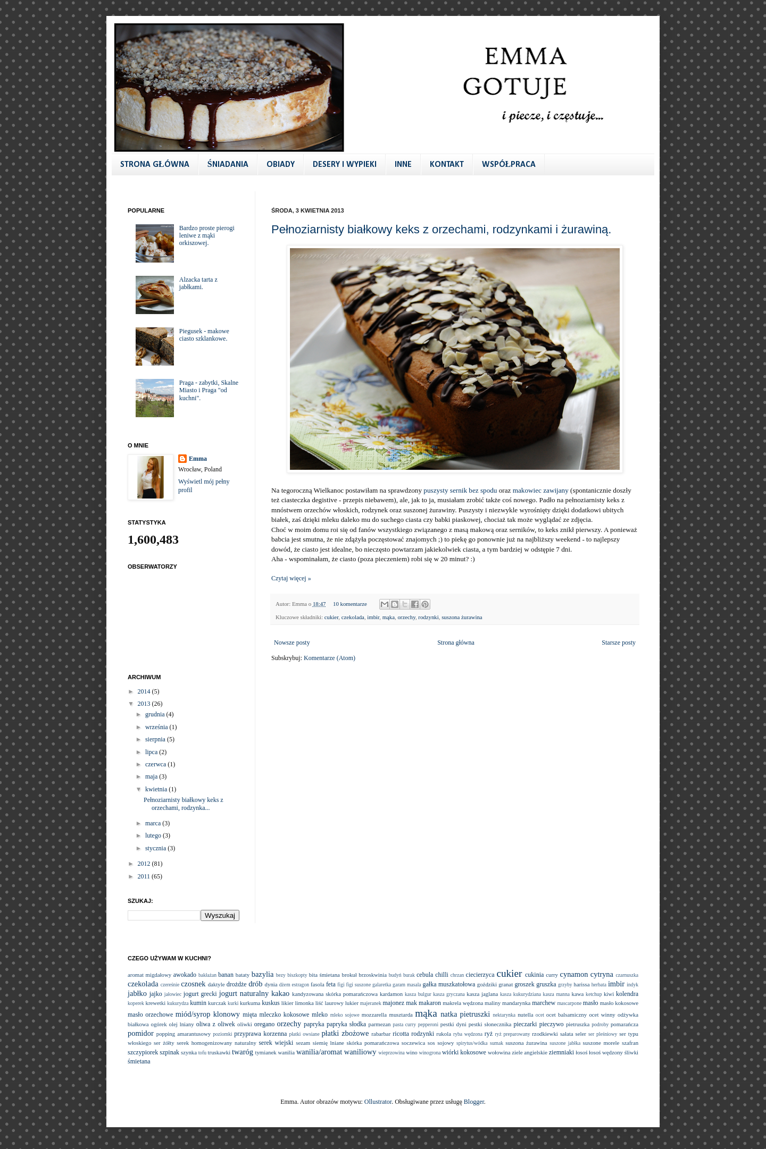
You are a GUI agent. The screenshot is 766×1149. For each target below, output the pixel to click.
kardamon (391, 994)
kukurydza (178, 1003)
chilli (441, 974)
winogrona (429, 1052)
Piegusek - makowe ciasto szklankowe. (204, 334)
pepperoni (428, 1024)
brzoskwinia (373, 974)
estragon (300, 984)
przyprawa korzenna (260, 1033)
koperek (136, 1003)
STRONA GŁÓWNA (154, 164)
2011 (145, 876)
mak (411, 1003)
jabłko (137, 993)
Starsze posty (619, 642)
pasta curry (404, 1024)
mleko (320, 1014)
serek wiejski (276, 1042)
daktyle (216, 984)
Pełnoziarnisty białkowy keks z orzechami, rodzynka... (183, 803)
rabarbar (380, 1033)
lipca (152, 752)
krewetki (155, 1003)
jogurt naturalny (244, 993)
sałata (566, 1033)
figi (340, 984)
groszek (524, 984)
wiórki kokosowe (464, 1052)
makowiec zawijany (541, 490)
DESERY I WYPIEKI (345, 164)
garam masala (407, 984)
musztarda (400, 1014)
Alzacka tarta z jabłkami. (198, 283)
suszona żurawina (462, 617)
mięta (250, 1014)
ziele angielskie (529, 1052)
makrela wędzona (463, 1003)
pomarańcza (624, 1024)
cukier (331, 617)
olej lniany (181, 1024)
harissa (582, 984)
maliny (493, 1003)
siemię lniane (328, 1043)
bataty (242, 974)
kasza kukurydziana (520, 994)
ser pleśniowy (602, 1034)
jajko (155, 994)
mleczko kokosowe (284, 1014)
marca (153, 823)
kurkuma (250, 1003)
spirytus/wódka (472, 1043)
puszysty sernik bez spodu (460, 490)
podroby (600, 1024)
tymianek (265, 1052)
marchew (543, 1003)
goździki (487, 984)
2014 (145, 691)
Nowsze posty (292, 642)
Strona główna (455, 642)
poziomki (222, 1034)
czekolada (353, 617)
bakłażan (207, 975)
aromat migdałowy (149, 974)
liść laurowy (329, 1003)
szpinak (169, 1052)
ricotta (401, 1033)
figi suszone (358, 984)
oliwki (244, 1024)
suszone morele (601, 1043)
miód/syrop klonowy (208, 1014)
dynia (271, 984)
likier (287, 1003)
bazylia (263, 974)
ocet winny (602, 1014)
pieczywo (551, 1024)
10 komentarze (350, 604)
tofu (202, 1052)
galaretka (381, 984)
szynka (189, 1052)
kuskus (270, 1003)
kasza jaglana (482, 994)
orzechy (406, 617)
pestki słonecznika (490, 1024)
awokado (184, 974)
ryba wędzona (467, 1034)
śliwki (631, 1052)
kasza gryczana (448, 994)
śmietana (139, 1061)
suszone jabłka (564, 1043)
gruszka (546, 984)
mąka (388, 617)
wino (412, 1052)
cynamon (574, 974)
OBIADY (281, 164)
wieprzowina (391, 1052)
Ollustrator (378, 1101)
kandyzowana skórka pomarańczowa (335, 994)
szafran (630, 1043)
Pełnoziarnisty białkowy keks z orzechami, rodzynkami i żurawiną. (441, 229)
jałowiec (173, 994)
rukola (443, 1033)
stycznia (156, 848)
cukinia (534, 974)
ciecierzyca (480, 974)
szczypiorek (143, 1052)
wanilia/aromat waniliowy (336, 1051)
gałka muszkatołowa (449, 984)
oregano (264, 1024)
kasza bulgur (418, 994)
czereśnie (170, 984)
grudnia (155, 714)
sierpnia (156, 739)
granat (505, 984)
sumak (496, 1043)
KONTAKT (447, 164)
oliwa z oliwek (215, 1024)
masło (590, 1003)
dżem (284, 984)
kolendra (627, 994)
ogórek (159, 1024)
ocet (540, 1015)
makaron (430, 1003)
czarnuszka (626, 975)
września (157, 727)
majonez (393, 1003)
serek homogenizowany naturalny (216, 1043)
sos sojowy (441, 1043)
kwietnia (157, 789)
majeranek (370, 1003)
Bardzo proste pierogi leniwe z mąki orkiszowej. (207, 235)
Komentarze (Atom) (329, 658)
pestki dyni (453, 1024)
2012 (145, 863)
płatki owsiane (304, 1034)
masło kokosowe (619, 1003)
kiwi (609, 994)
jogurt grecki (200, 994)
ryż (489, 1033)
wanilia (286, 1052)
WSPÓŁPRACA (509, 164)
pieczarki (525, 1024)
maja (152, 776)
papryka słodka (346, 1024)
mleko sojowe (345, 1015)
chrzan (457, 975)
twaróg (242, 1051)
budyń (395, 975)
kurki (233, 1003)
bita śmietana (324, 974)
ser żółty (164, 1043)
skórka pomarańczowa (373, 1043)
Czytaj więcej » (291, 578)
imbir (373, 617)
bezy (281, 975)
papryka (314, 1024)
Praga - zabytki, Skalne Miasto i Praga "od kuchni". (208, 390)
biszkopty (297, 975)
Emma (198, 458)
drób (255, 983)
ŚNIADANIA (227, 164)
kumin (198, 1003)
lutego (154, 835)
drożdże (237, 984)
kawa (577, 994)
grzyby (565, 984)
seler (581, 1033)
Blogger (474, 1101)
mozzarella (374, 1014)
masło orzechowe (150, 1014)
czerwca (156, 764)
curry (552, 974)
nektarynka (504, 1015)
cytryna (601, 974)
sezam (303, 1043)
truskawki (219, 1052)
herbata (599, 984)
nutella (525, 1014)
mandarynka (516, 1003)
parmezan (379, 1024)
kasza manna (556, 994)
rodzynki (428, 617)
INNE (403, 164)
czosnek (193, 983)
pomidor (141, 1033)
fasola (317, 984)
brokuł (349, 974)
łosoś (581, 1052)
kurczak (217, 1003)
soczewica (413, 1043)
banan (226, 974)
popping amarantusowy (183, 1033)
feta (331, 984)
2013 (145, 703)
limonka (304, 1003)
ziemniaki (561, 1052)
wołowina (499, 1052)
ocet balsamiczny (566, 1014)
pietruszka (577, 1024)
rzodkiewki (545, 1033)
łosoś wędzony (606, 1052)
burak (409, 975)
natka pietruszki (465, 1014)
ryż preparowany (512, 1034)
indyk (632, 984)
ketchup (594, 994)
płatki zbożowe (345, 1033)
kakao (280, 993)
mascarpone (569, 1003)
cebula (425, 974)
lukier (352, 1003)
